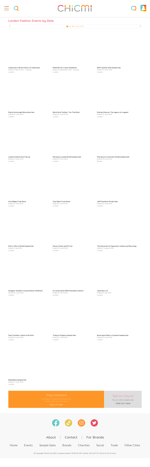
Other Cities (132, 446)
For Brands (95, 439)
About (51, 439)
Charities (84, 446)
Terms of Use (104, 455)
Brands (66, 446)
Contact (71, 439)
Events (28, 446)
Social (100, 446)
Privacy (113, 455)
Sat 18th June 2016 (75, 28)
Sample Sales (47, 446)
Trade (114, 446)
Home (14, 446)
